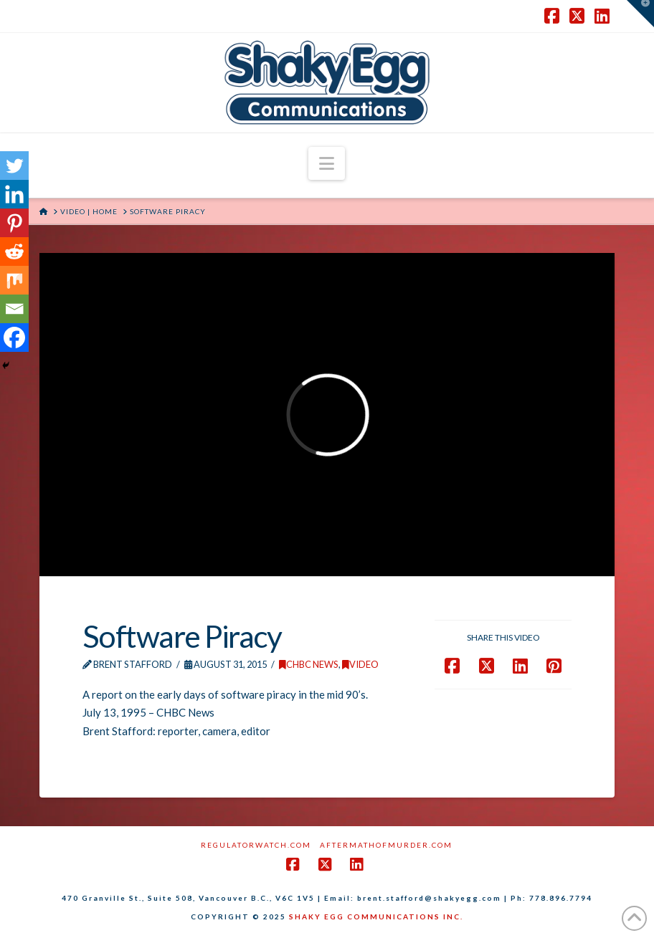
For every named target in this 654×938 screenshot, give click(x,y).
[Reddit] (14, 251)
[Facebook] (14, 337)
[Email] (14, 309)
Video (360, 664)
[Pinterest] (14, 223)
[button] (326, 163)
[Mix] (14, 280)
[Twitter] (14, 165)
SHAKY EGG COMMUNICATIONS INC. (376, 916)
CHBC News (308, 664)
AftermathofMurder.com (386, 845)
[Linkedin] (14, 194)
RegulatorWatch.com (256, 845)
